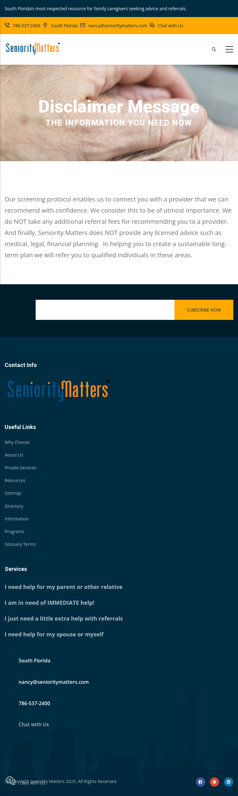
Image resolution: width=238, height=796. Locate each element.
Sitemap (13, 493)
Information (17, 519)
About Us (14, 455)
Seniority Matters (47, 781)
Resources (15, 480)
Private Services (20, 468)
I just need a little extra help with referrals (64, 618)
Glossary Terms (20, 544)
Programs (14, 531)
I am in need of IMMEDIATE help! (49, 602)
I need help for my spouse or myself (54, 634)
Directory (14, 506)
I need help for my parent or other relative (63, 586)
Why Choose (17, 442)
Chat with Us (170, 26)
